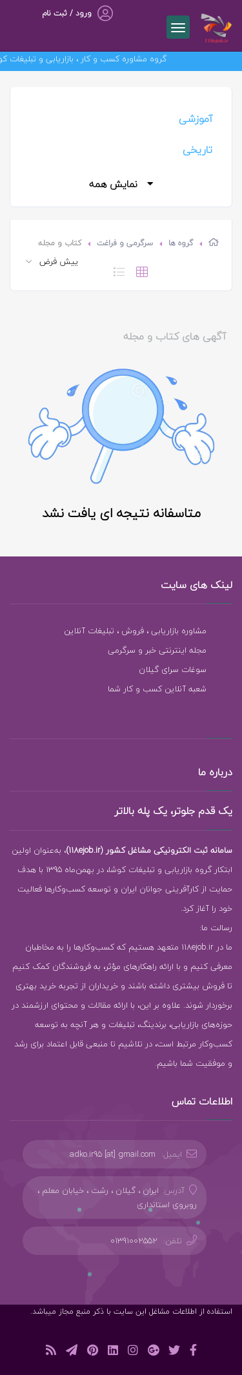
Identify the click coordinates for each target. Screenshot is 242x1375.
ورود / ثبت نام (67, 13)
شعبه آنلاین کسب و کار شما (157, 689)
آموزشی (195, 119)
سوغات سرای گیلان (173, 669)
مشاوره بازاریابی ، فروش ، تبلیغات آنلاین (135, 631)
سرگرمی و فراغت (125, 243)
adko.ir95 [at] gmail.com (113, 1154)
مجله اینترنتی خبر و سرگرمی (157, 650)
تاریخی (197, 150)
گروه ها (180, 243)
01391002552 (133, 1241)
